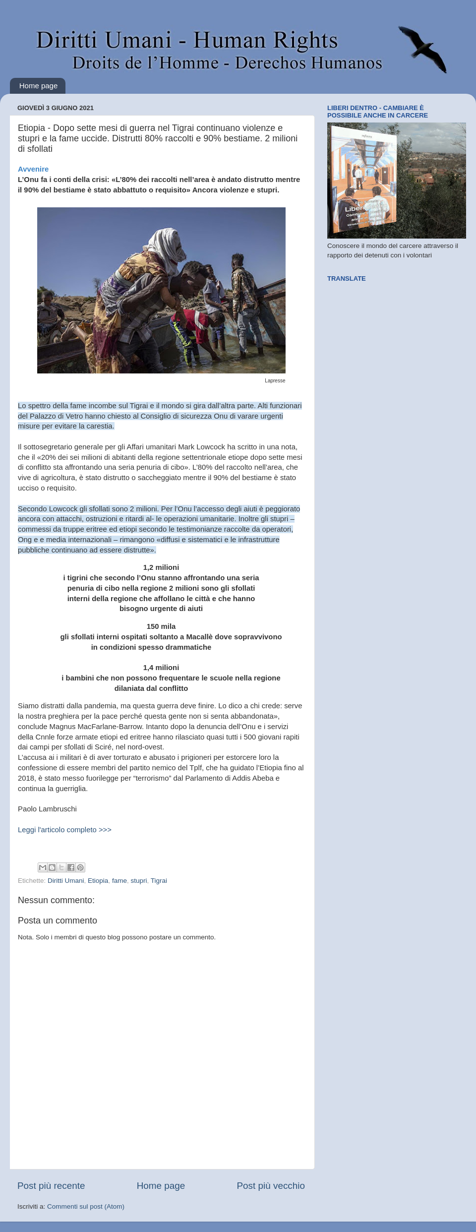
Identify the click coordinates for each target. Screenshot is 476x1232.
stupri (138, 880)
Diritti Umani (66, 880)
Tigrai (159, 880)
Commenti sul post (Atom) (85, 1206)
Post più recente (51, 1185)
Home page (38, 85)
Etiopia (98, 880)
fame (119, 880)
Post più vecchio (271, 1185)
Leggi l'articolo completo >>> (65, 830)
